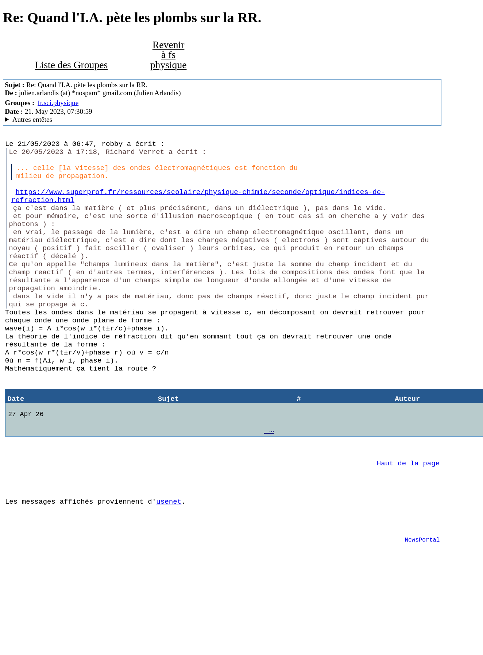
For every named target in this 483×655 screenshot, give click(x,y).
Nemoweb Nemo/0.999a (222, 120)
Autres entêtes (32, 119)
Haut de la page (408, 528)
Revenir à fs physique (168, 54)
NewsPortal (422, 616)
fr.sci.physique (58, 102)
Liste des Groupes (71, 64)
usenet (168, 572)
